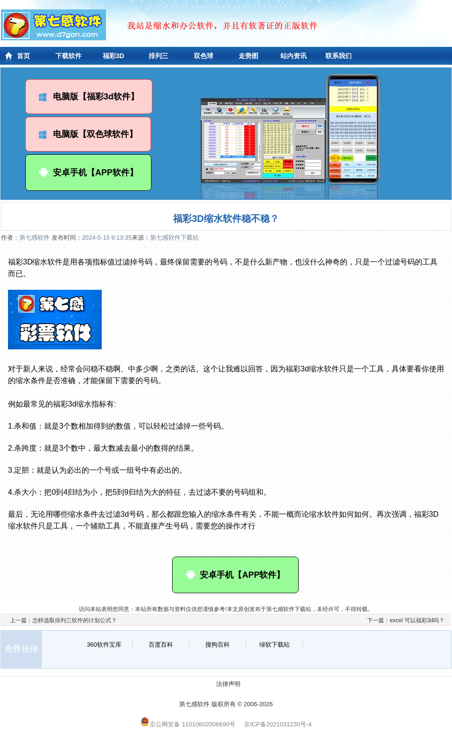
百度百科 (161, 644)
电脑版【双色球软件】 (88, 134)
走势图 (248, 56)
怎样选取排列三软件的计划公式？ (74, 620)
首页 (23, 56)
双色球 (203, 56)
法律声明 (228, 683)
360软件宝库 (104, 644)
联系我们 (338, 56)
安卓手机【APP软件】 (88, 172)
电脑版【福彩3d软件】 (89, 96)
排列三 (158, 56)
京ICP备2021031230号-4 (278, 724)
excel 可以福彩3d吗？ (417, 620)
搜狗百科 (217, 644)
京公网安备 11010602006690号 (187, 724)
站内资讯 (293, 56)
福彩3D (113, 56)
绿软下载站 (274, 644)
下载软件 (68, 56)
